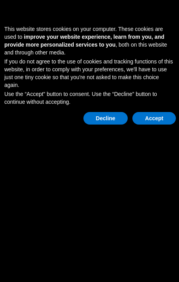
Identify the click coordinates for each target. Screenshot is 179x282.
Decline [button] (106, 118)
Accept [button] (154, 118)
